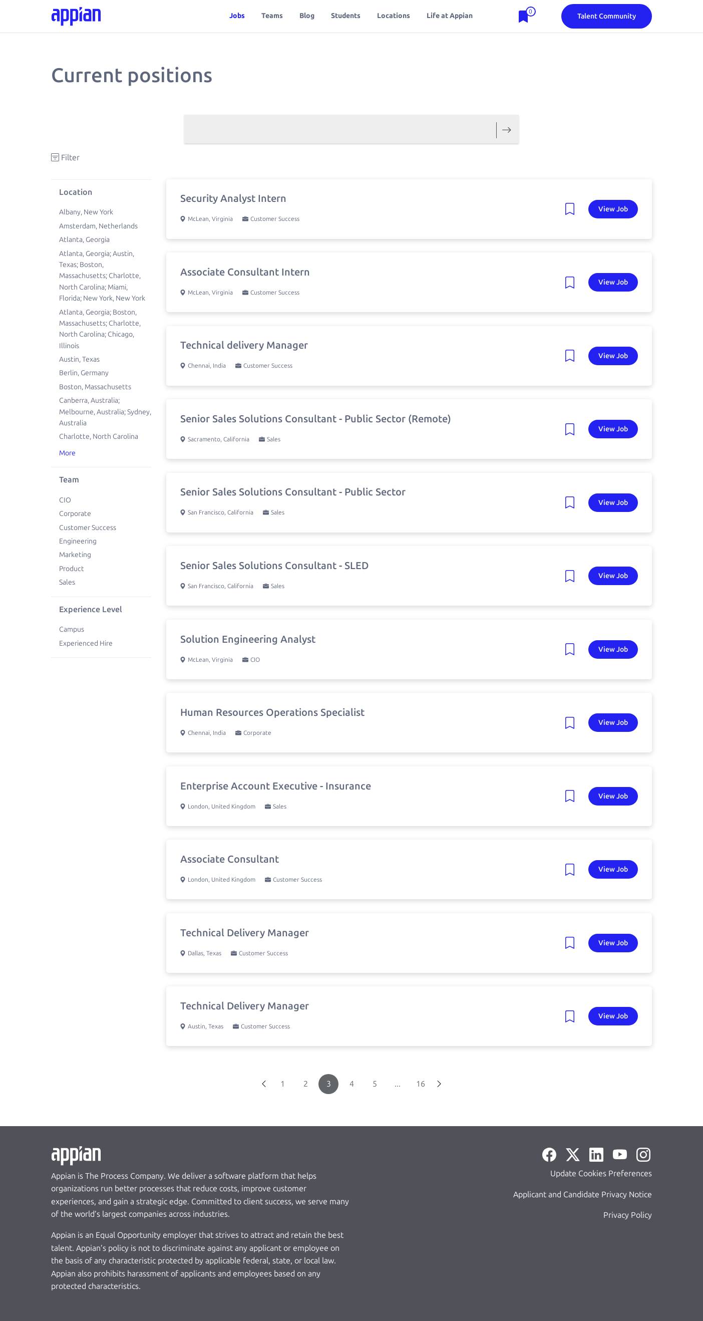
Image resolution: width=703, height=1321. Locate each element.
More (67, 453)
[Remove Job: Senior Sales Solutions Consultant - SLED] (573, 576)
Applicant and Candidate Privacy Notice (582, 1194)
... (398, 1084)
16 (420, 1084)
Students (346, 16)
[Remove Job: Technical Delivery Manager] (573, 943)
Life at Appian (450, 16)
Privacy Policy (627, 1215)
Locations (393, 16)
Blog (306, 16)
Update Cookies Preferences (601, 1173)
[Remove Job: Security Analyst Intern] (573, 209)
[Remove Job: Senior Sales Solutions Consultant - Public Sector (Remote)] (573, 429)
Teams (272, 16)
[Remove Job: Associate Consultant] (573, 870)
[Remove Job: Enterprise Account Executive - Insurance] (573, 796)
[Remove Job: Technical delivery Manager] (573, 356)
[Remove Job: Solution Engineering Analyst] (573, 650)
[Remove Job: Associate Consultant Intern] (573, 283)
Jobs (237, 16)
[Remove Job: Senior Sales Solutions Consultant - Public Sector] (573, 502)
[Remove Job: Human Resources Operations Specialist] (573, 723)
